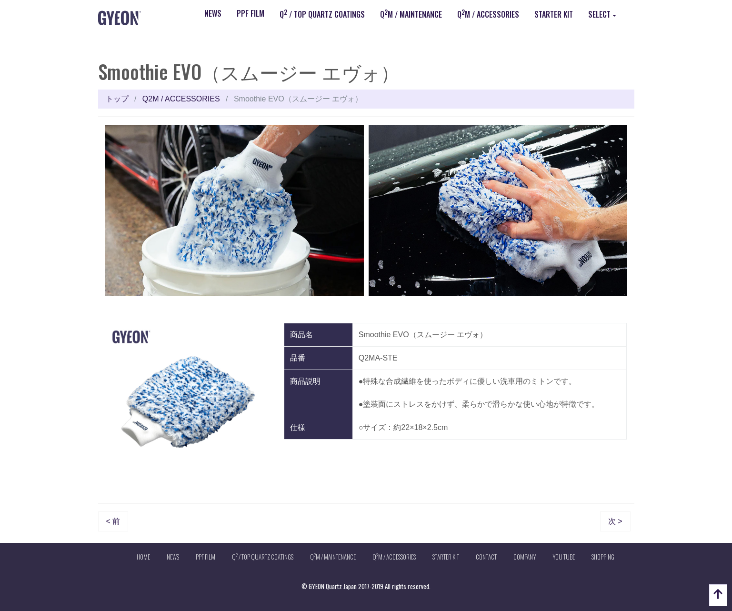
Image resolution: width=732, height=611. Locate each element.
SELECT (599, 14)
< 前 (113, 521)
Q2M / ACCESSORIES (181, 99)
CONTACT (486, 556)
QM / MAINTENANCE (411, 14)
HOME (143, 556)
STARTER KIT (553, 14)
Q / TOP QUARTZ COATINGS (322, 14)
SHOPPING (603, 556)
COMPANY (524, 556)
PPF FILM (250, 13)
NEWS (212, 13)
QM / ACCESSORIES (488, 14)
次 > (615, 521)
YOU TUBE (563, 556)
